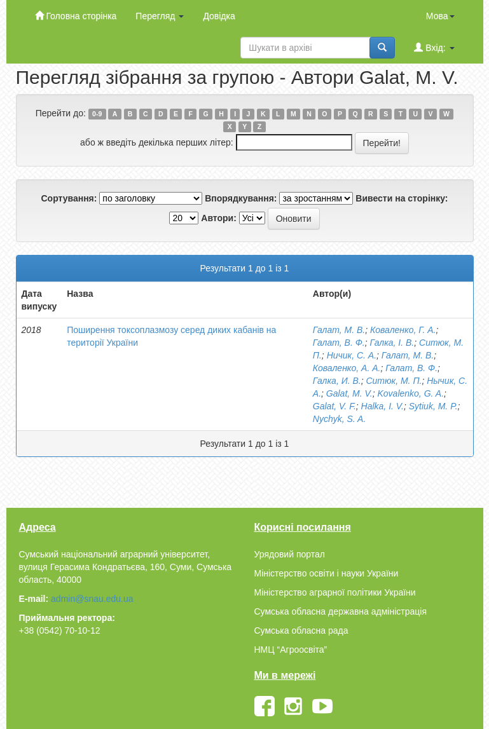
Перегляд (159, 16)
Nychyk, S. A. (339, 419)
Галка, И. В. (337, 381)
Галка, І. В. (391, 342)
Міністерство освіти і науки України (326, 573)
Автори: (219, 218)
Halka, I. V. (382, 406)
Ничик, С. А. (351, 355)
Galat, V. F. (334, 406)
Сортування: (69, 198)
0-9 (97, 114)
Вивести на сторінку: (401, 198)
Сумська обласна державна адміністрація (340, 611)
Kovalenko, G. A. (410, 393)
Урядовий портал (289, 554)
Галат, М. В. (339, 330)
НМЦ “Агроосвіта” (290, 649)
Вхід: (434, 47)
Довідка (219, 16)
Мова (440, 16)
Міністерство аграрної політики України (335, 592)
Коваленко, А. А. (347, 368)
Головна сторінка (76, 15)
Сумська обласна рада (301, 630)
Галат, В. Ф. (339, 342)
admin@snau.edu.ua (92, 599)
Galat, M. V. (349, 393)
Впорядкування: (241, 198)
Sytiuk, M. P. (433, 406)
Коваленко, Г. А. (403, 330)
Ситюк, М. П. (394, 381)
